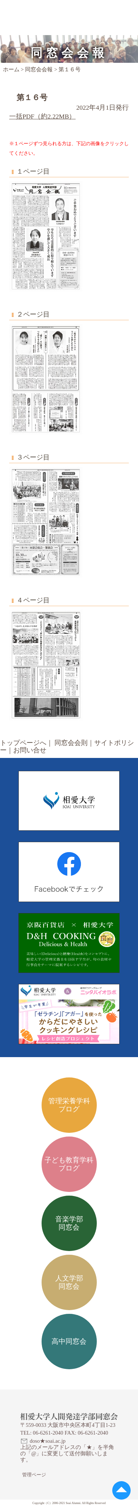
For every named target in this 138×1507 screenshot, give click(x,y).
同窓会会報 (39, 69)
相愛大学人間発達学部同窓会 (54, 9)
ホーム (11, 69)
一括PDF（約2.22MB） (42, 116)
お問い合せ (29, 750)
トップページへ (23, 742)
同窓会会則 (71, 742)
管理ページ (34, 1474)
